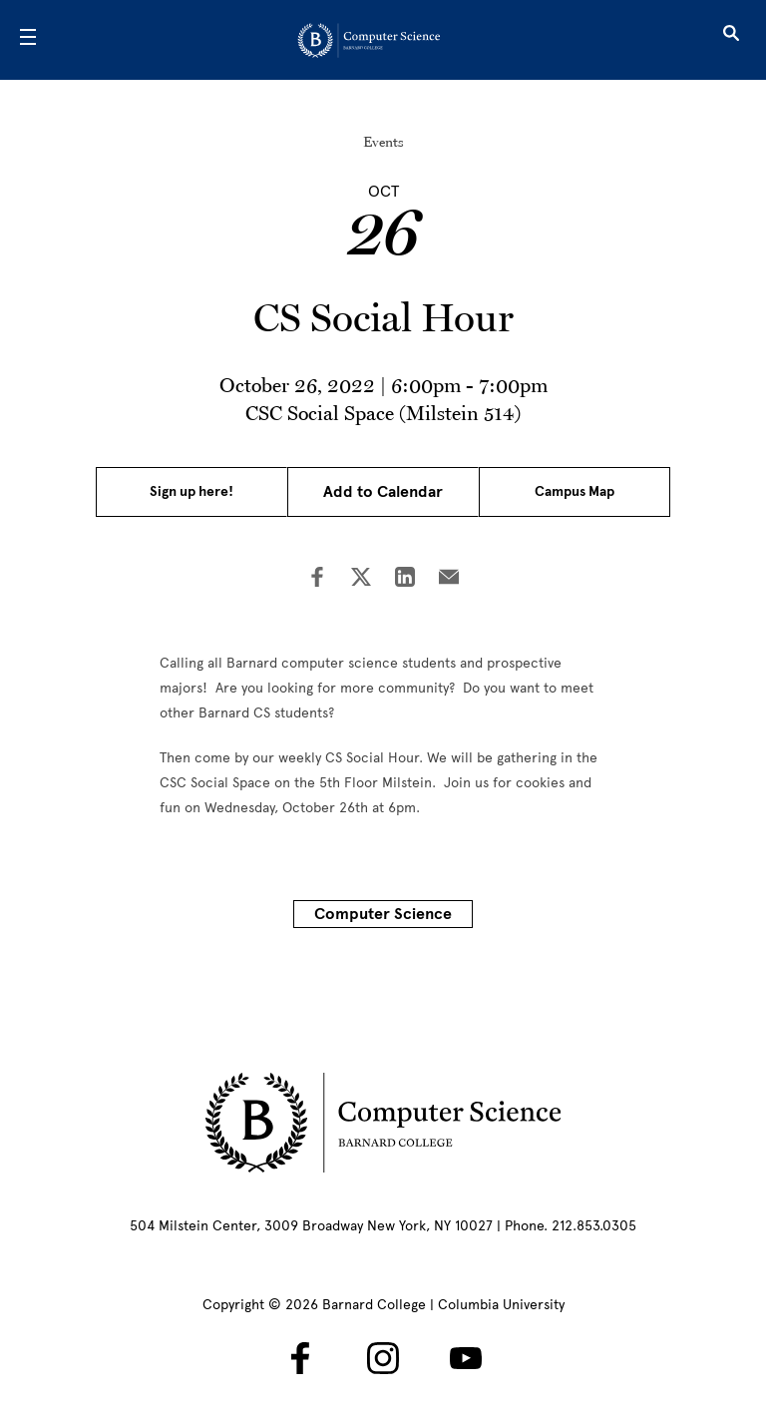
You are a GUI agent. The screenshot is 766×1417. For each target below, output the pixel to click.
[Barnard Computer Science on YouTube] (466, 1358)
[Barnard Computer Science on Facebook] (300, 1358)
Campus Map (574, 491)
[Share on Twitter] (361, 579)
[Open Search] (731, 40)
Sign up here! (191, 491)
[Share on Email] (449, 579)
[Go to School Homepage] (376, 40)
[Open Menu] (28, 40)
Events (383, 142)
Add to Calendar (383, 492)
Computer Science (383, 914)
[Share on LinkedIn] (405, 579)
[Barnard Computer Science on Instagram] (383, 1358)
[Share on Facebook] (317, 579)
